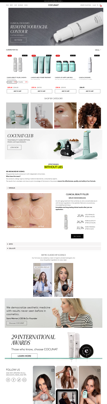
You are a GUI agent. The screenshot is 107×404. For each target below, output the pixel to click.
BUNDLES (20, 5)
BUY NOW (77, 236)
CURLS (26, 5)
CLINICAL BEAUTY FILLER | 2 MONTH (16, 77)
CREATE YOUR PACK (85, 5)
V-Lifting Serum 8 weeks (85, 79)
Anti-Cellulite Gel (35, 79)
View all (98, 49)
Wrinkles (11, 188)
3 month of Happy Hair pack (64, 77)
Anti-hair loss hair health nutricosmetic (65, 79)
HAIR (15, 5)
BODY (11, 5)
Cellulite (11, 248)
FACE (7, 5)
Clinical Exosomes (84, 77)
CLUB (94, 5)
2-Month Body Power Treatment (41, 77)
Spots (10, 244)
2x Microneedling (11, 79)
